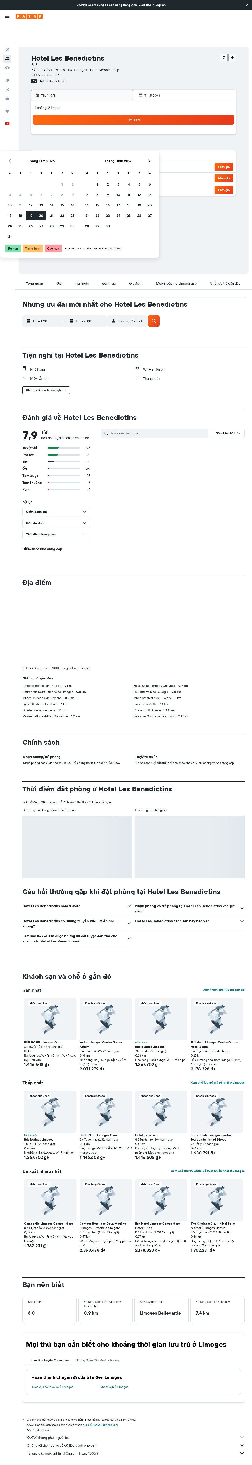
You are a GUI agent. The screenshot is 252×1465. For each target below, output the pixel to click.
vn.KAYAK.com (30, 1455)
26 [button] (77, 157)
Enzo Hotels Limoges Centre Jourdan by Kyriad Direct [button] (211, 1117)
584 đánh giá (55, 61)
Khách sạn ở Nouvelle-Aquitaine (135, 1455)
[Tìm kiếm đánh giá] (158, 413)
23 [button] (119, 147)
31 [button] (56, 168)
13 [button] (87, 137)
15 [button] (108, 137)
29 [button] (108, 157)
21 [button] (98, 147)
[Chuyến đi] (7, 91)
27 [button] (87, 157)
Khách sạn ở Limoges (114, 1367)
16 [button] (118, 137)
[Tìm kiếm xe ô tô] (7, 48)
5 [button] (77, 126)
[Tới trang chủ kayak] (29, 16)
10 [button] (56, 137)
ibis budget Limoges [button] (149, 1027)
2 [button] (119, 116)
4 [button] (67, 126)
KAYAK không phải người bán (136, 1417)
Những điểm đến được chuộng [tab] (97, 1340)
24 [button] (56, 157)
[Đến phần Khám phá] (7, 60)
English (160, 5)
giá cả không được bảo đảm (101, 1404)
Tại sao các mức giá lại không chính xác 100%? (136, 1433)
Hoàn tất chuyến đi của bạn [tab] (49, 1340)
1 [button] (108, 116)
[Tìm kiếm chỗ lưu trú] (7, 38)
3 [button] (56, 126)
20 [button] (87, 147)
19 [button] (77, 147)
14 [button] (98, 137)
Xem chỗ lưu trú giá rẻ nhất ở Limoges (218, 1062)
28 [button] (98, 157)
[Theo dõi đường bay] (7, 69)
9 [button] (119, 126)
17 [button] (56, 147)
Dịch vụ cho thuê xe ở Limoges (52, 1367)
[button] (247, 5)
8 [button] (108, 126)
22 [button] (108, 147)
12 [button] (77, 137)
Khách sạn (50, 1455)
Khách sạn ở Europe (73, 1455)
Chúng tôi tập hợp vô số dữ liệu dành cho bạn (136, 1425)
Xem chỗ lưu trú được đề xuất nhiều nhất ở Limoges (208, 1151)
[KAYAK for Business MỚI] (7, 78)
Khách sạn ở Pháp (100, 1455)
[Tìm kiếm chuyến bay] (7, 29)
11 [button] (66, 137)
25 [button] (66, 157)
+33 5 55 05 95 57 (45, 55)
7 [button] (98, 126)
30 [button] (119, 157)
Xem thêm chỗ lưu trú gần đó (224, 970)
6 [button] (87, 126)
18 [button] (66, 147)
